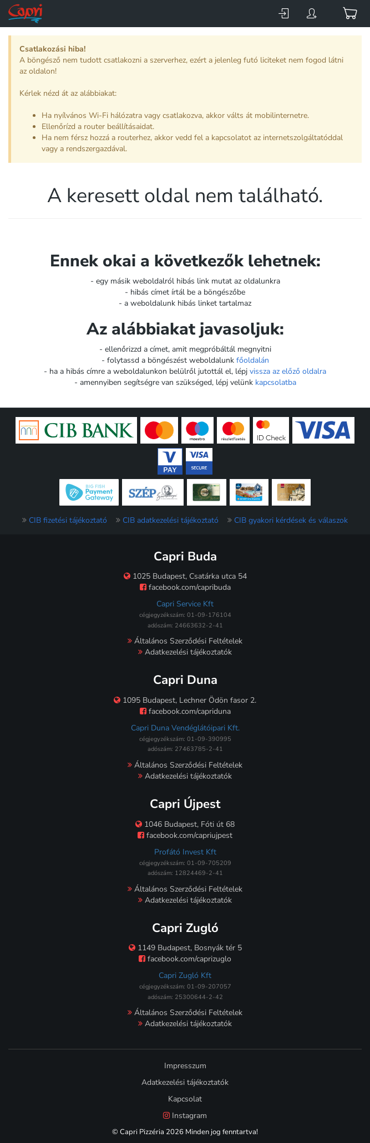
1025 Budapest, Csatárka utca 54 (185, 576)
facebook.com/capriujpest (185, 835)
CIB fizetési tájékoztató (68, 520)
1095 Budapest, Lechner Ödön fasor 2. (185, 700)
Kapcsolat (185, 1099)
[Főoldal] (26, 13)
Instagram (185, 1115)
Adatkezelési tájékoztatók (185, 652)
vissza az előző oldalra (288, 371)
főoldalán (252, 360)
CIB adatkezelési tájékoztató (171, 520)
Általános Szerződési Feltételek (185, 641)
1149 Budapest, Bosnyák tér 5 (185, 948)
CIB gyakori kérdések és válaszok (291, 520)
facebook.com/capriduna (185, 711)
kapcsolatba (275, 382)
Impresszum (185, 1065)
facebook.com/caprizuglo (185, 959)
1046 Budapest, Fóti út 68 (185, 824)
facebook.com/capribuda (185, 587)
